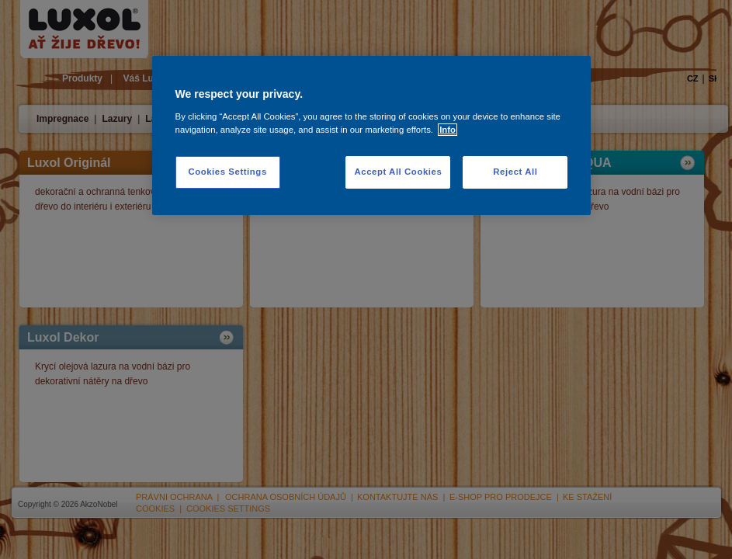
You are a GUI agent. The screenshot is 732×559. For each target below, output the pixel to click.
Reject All (515, 171)
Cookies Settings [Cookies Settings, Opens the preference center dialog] (227, 171)
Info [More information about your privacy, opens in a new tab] (447, 129)
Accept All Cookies (398, 171)
